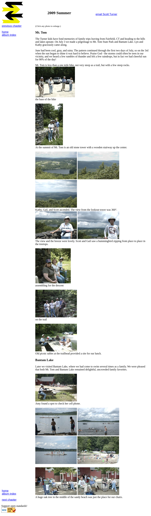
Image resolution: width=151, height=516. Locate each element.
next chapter (9, 499)
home (5, 32)
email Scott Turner (106, 14)
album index (9, 35)
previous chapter (11, 26)
